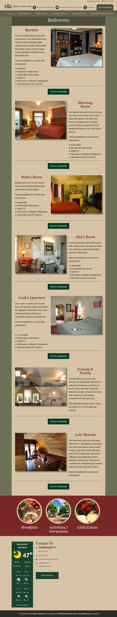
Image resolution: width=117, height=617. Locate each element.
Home (10, 14)
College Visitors (59, 14)
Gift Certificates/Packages (43, 8)
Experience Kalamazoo (101, 14)
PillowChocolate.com (67, 614)
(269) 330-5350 (43, 555)
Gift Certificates (47, 575)
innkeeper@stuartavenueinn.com (69, 8)
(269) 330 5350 (107, 2)
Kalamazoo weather (22, 605)
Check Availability (105, 8)
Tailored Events (78, 14)
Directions (89, 8)
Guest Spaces (24, 14)
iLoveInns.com (85, 614)
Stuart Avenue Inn (40, 614)
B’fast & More (41, 14)
